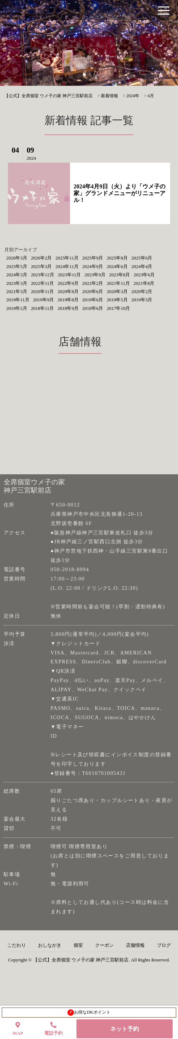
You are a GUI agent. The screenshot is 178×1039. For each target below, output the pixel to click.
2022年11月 (42, 283)
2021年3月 (16, 291)
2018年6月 (92, 308)
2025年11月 (67, 258)
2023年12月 (42, 274)
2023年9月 (95, 274)
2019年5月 (117, 299)
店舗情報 (135, 945)
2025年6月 (142, 258)
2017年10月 (118, 308)
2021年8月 (144, 283)
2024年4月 (142, 266)
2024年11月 (67, 266)
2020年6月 (92, 291)
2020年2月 (142, 291)
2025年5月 (16, 266)
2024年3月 (16, 274)
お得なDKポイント (88, 1012)
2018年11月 (42, 308)
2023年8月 (119, 274)
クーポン (104, 945)
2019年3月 (142, 299)
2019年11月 (17, 299)
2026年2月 (41, 258)
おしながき (49, 945)
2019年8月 (68, 299)
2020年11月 (42, 291)
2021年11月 (118, 283)
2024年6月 (117, 266)
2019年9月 (43, 299)
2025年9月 (92, 258)
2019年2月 (16, 308)
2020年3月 (117, 291)
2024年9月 (92, 266)
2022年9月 (68, 283)
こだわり (16, 945)
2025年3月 (41, 266)
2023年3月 (16, 283)
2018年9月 (68, 308)
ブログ (164, 945)
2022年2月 (92, 283)
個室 (78, 945)
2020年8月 (68, 291)
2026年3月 (16, 258)
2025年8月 (117, 258)
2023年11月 (69, 274)
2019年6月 (92, 299)
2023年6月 (144, 274)
